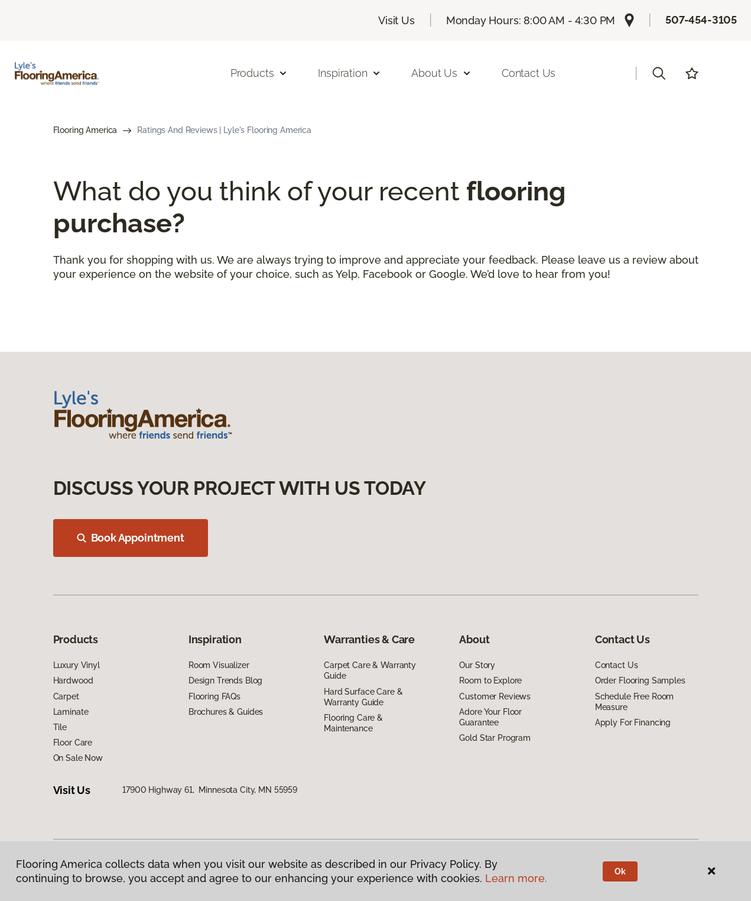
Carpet (66, 696)
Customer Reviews (495, 696)
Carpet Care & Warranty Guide (370, 670)
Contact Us (528, 73)
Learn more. (516, 878)
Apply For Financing (633, 722)
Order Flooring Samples (640, 680)
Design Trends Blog (225, 680)
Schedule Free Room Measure (634, 702)
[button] (659, 73)
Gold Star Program (495, 738)
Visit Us (396, 20)
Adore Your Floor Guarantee (490, 717)
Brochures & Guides (225, 712)
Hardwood (73, 680)
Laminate (71, 712)
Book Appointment (130, 537)
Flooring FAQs (214, 696)
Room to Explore (490, 680)
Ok (620, 871)
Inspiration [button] (349, 73)
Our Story (477, 665)
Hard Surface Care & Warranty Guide (363, 697)
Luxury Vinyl (76, 665)
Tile (60, 727)
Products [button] (259, 73)
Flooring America (85, 130)
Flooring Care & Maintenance (353, 723)
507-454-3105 (701, 20)
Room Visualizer (218, 665)
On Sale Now (78, 758)
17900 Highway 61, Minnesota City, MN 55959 (209, 790)
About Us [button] (441, 73)
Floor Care (73, 742)
